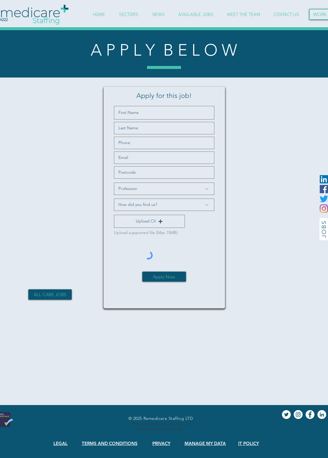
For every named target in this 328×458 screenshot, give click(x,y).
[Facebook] (324, 189)
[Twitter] (324, 199)
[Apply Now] (164, 277)
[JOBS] (323, 229)
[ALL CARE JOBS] (50, 294)
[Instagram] (324, 208)
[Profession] (164, 189)
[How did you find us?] (164, 205)
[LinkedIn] (324, 179)
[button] (149, 221)
